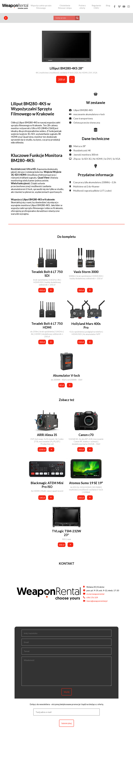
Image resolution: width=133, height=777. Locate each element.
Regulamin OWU (96, 6)
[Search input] (64, 18)
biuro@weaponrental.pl (97, 601)
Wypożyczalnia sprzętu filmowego (41, 6)
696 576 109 (92, 597)
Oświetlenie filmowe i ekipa (65, 6)
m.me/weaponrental (95, 594)
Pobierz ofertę (82, 6)
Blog (108, 5)
